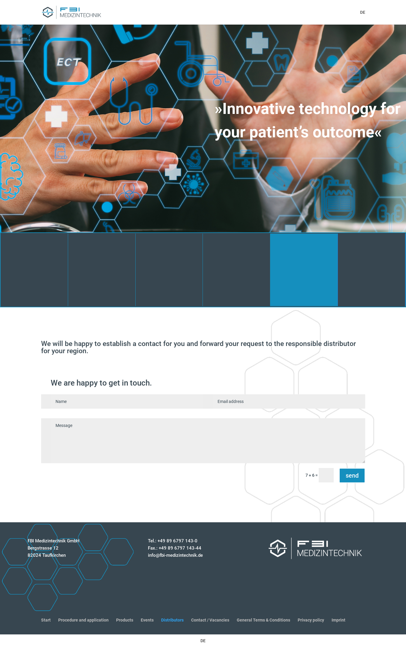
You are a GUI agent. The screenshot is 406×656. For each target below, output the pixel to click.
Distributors (172, 620)
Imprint (338, 620)
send (352, 475)
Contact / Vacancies (210, 620)
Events (147, 620)
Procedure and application (83, 620)
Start (46, 620)
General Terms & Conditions (263, 620)
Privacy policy (311, 620)
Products (124, 620)
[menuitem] (362, 17)
